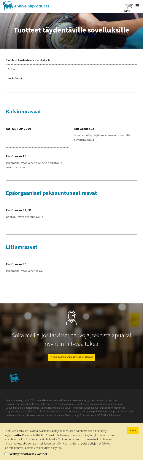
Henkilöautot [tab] (15, 78)
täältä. (17, 435)
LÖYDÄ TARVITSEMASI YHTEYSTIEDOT (71, 357)
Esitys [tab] (11, 69)
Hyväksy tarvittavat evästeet (27, 454)
